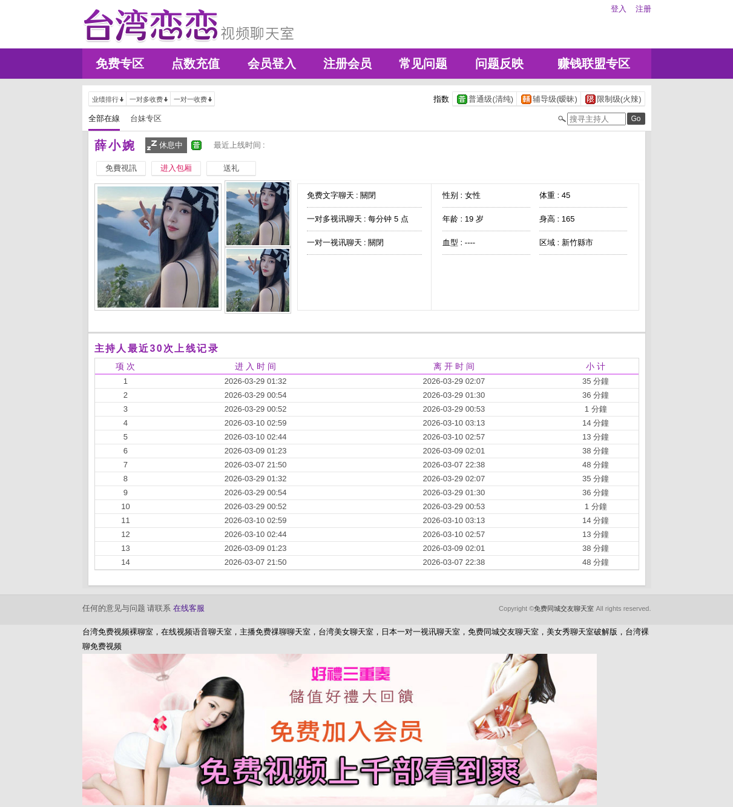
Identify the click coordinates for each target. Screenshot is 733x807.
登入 (618, 8)
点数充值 (195, 63)
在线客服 (189, 608)
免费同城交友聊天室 (564, 608)
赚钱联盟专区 (593, 63)
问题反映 (499, 63)
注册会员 (347, 63)
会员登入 (272, 63)
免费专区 (120, 63)
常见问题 (423, 63)
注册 (643, 8)
